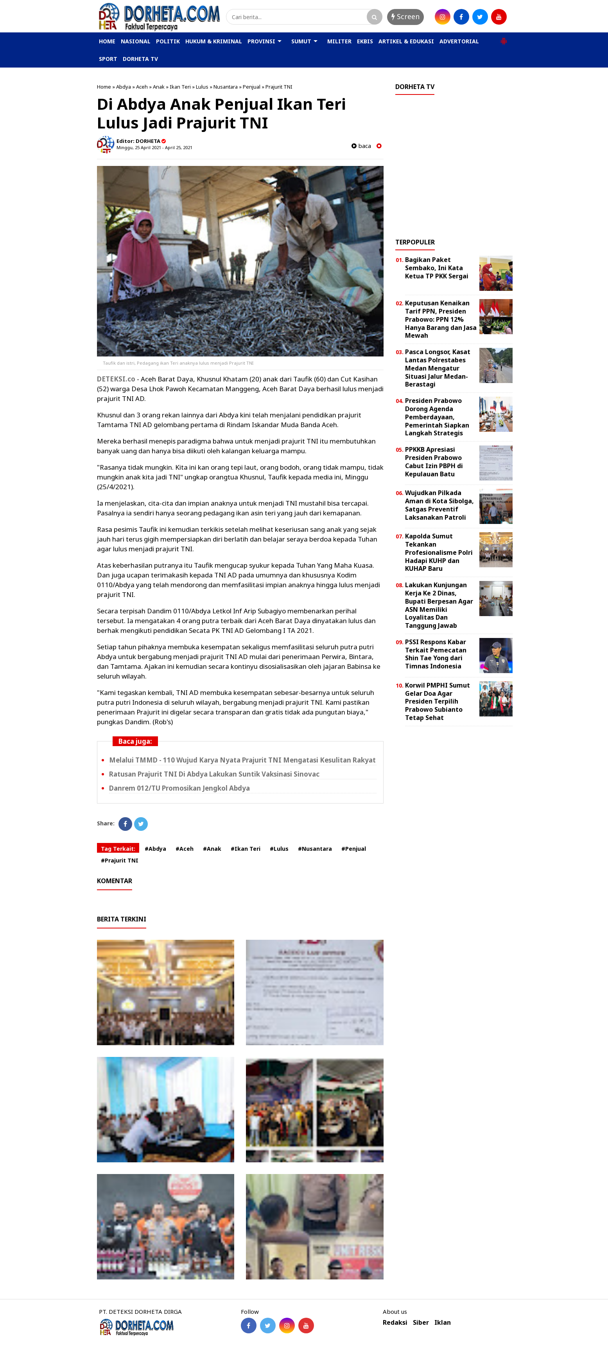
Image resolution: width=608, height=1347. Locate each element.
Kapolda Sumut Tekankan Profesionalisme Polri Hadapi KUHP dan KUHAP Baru (439, 552)
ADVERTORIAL (459, 41)
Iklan (442, 1322)
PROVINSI (261, 41)
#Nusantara (315, 848)
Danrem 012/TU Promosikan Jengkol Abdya (179, 788)
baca (361, 146)
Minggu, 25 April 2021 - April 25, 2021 (154, 147)
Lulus (202, 86)
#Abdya (155, 848)
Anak (159, 86)
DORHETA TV (140, 58)
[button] (504, 38)
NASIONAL (136, 41)
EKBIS (365, 41)
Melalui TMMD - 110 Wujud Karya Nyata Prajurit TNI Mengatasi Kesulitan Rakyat (242, 759)
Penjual (251, 86)
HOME (107, 41)
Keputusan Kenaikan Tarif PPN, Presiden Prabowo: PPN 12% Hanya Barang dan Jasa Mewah (441, 319)
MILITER (339, 41)
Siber (421, 1322)
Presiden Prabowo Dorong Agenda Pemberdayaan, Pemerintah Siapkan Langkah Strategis (437, 416)
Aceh (142, 86)
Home (104, 86)
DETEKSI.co (116, 378)
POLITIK (168, 41)
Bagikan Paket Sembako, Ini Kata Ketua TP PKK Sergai (436, 267)
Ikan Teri (180, 86)
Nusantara (225, 86)
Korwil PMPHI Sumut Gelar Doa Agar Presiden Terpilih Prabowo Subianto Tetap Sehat (437, 701)
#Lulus (279, 848)
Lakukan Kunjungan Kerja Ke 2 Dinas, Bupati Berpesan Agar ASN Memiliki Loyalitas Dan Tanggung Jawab (439, 605)
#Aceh (185, 848)
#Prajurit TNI (119, 860)
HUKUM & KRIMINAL (213, 41)
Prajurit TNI (278, 86)
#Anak (212, 848)
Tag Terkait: (118, 848)
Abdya (123, 86)
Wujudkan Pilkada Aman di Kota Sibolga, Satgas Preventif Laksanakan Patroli (439, 504)
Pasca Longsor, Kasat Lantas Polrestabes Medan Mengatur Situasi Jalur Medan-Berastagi (437, 367)
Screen (405, 16)
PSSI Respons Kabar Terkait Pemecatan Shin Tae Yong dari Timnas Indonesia (435, 654)
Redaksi (395, 1322)
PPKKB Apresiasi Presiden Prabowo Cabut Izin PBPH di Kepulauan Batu (434, 461)
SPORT (108, 58)
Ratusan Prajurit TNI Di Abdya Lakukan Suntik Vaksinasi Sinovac (214, 774)
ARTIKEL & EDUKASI (406, 41)
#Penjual (353, 848)
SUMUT (301, 41)
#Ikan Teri (245, 848)
